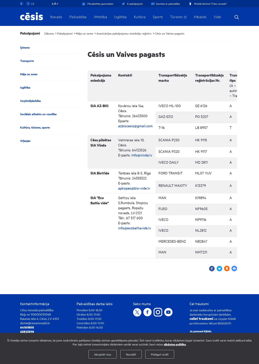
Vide (217, 16)
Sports (158, 16)
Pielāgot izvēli (160, 354)
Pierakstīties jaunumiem (97, 3)
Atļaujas (25, 141)
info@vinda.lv (141, 155)
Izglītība (120, 16)
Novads (56, 16)
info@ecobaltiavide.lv (134, 228)
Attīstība (100, 16)
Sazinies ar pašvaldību (165, 3)
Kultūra (140, 16)
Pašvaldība (78, 16)
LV (30, 3)
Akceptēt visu (102, 354)
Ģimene (25, 47)
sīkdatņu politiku (175, 344)
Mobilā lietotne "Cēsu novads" (207, 3)
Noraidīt (131, 354)
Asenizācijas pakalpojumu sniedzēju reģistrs (123, 33)
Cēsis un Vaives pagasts (169, 33)
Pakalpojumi (65, 33)
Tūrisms (176, 16)
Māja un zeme (84, 33)
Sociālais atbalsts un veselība (38, 114)
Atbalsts (200, 16)
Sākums (49, 33)
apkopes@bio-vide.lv (134, 188)
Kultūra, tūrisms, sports (35, 127)
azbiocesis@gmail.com (135, 125)
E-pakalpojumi (132, 3)
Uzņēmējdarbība (30, 101)
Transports (27, 61)
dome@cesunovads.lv (35, 323)
